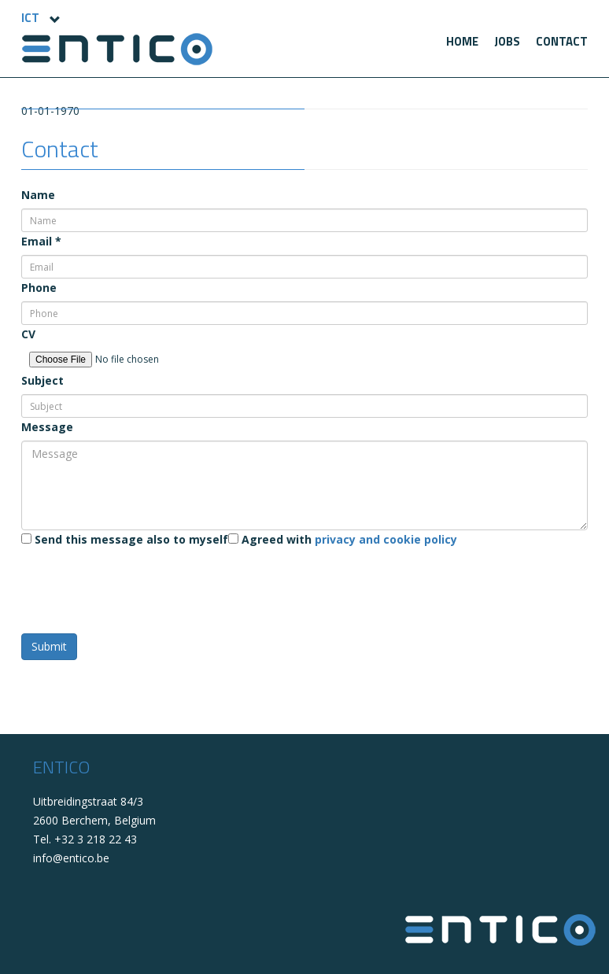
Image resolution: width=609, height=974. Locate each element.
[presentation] (140, 583)
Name (38, 194)
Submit (49, 646)
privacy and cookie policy (386, 539)
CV (28, 334)
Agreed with (342, 539)
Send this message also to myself (124, 539)
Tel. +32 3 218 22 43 (85, 839)
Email (41, 241)
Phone (39, 287)
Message (47, 426)
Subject (42, 380)
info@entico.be (71, 857)
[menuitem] (462, 41)
